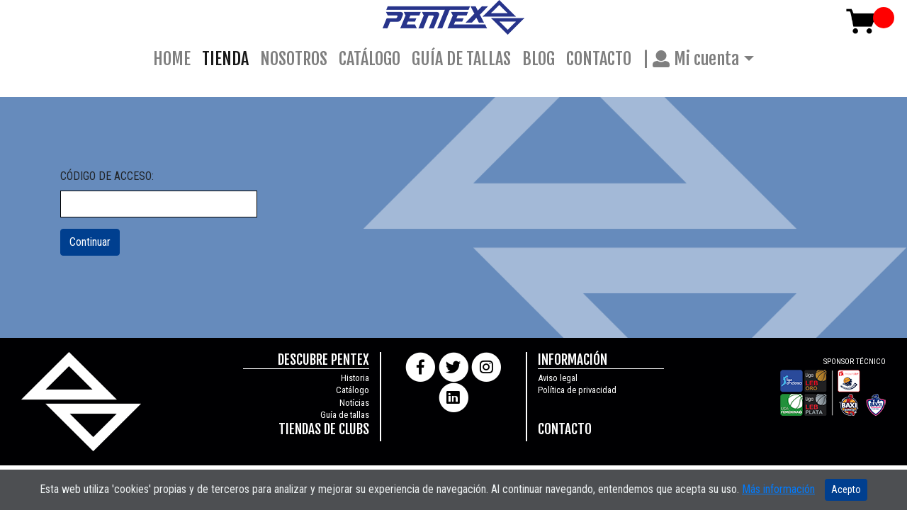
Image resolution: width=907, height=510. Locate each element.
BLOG (538, 58)
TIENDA (228, 57)
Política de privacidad (577, 390)
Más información (778, 489)
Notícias (354, 402)
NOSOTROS (293, 58)
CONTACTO (598, 58)
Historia (355, 378)
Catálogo (352, 390)
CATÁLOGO (369, 58)
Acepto (846, 489)
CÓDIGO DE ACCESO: (107, 176)
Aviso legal (558, 378)
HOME (172, 58)
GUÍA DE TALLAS (461, 58)
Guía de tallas (344, 414)
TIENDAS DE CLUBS (323, 429)
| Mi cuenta (691, 58)
